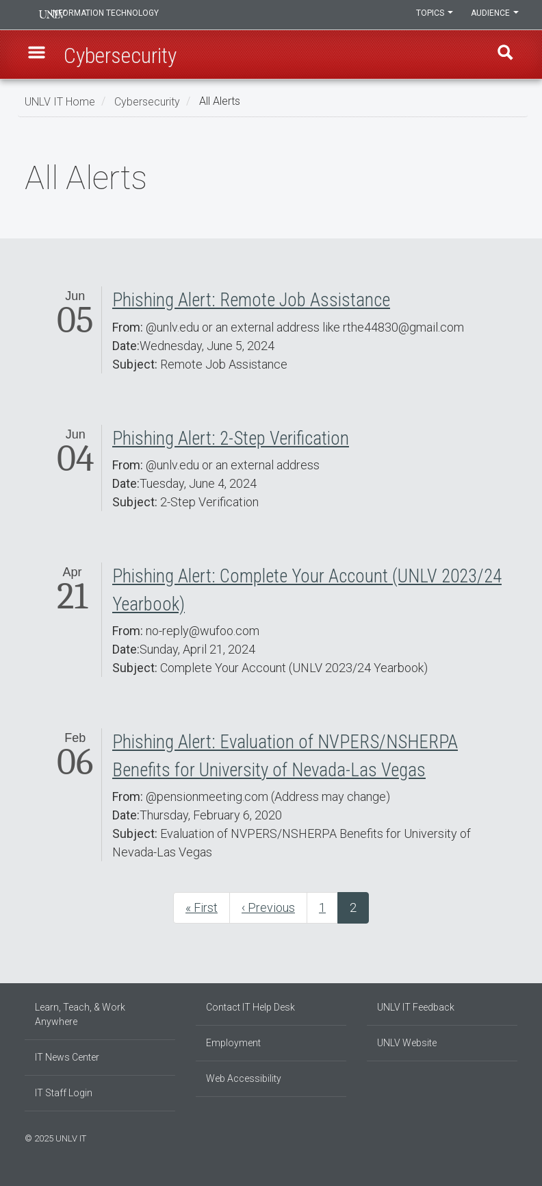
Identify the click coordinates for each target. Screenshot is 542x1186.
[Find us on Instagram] (493, 1136)
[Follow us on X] (507, 1136)
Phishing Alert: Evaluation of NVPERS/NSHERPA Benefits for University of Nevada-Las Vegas (285, 756)
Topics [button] (430, 15)
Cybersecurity (147, 101)
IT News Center (67, 1057)
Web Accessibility (243, 1078)
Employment (233, 1042)
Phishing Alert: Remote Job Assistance (251, 300)
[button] (39, 55)
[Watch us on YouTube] (514, 1136)
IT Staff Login (63, 1092)
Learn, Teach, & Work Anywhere (80, 1014)
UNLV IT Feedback (415, 1007)
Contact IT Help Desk (250, 1007)
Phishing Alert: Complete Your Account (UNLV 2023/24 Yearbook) (307, 590)
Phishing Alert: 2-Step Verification (230, 438)
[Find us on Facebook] (486, 1136)
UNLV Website (407, 1042)
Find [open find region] (503, 55)
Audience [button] (493, 15)
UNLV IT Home (60, 101)
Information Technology (118, 15)
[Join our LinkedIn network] (500, 1136)
